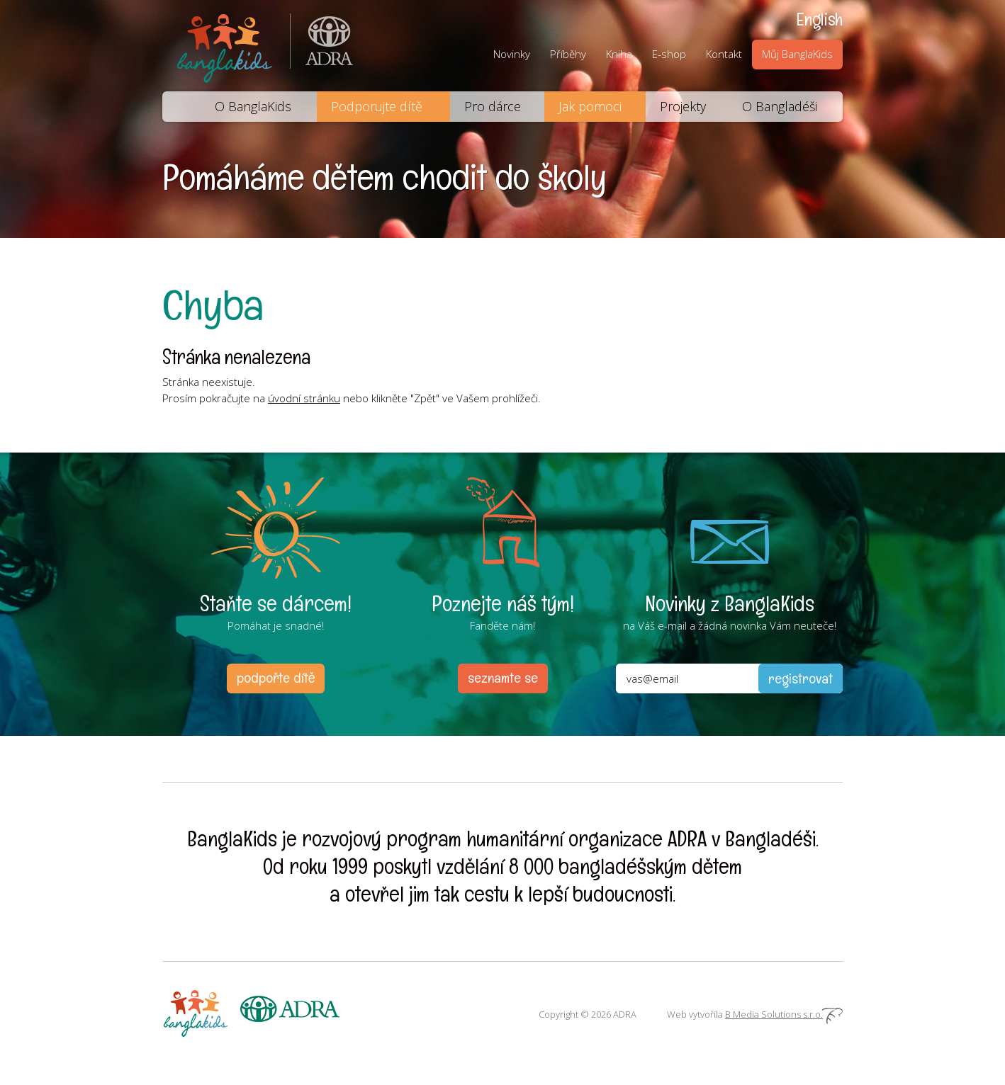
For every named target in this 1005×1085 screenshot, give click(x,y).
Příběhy (568, 54)
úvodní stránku (304, 398)
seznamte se (503, 678)
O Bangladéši (779, 106)
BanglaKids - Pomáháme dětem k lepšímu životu (226, 45)
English (820, 19)
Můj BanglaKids (797, 54)
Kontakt (724, 54)
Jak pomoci (590, 106)
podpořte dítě (276, 678)
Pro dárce (492, 106)
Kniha (619, 54)
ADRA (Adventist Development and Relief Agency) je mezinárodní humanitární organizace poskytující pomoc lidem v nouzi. (322, 45)
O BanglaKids (253, 106)
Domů (179, 106)
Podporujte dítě (376, 106)
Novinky (511, 54)
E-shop (669, 54)
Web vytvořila (755, 1014)
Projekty (683, 106)
